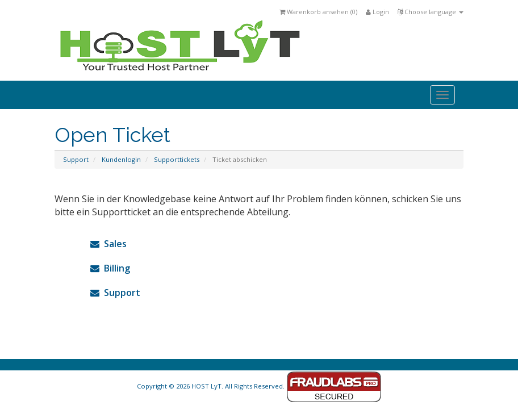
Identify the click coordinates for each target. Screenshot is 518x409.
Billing (110, 268)
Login (377, 11)
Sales (108, 243)
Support (76, 159)
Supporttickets (176, 159)
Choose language (430, 11)
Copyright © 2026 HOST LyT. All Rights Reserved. (259, 386)
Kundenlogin (121, 159)
